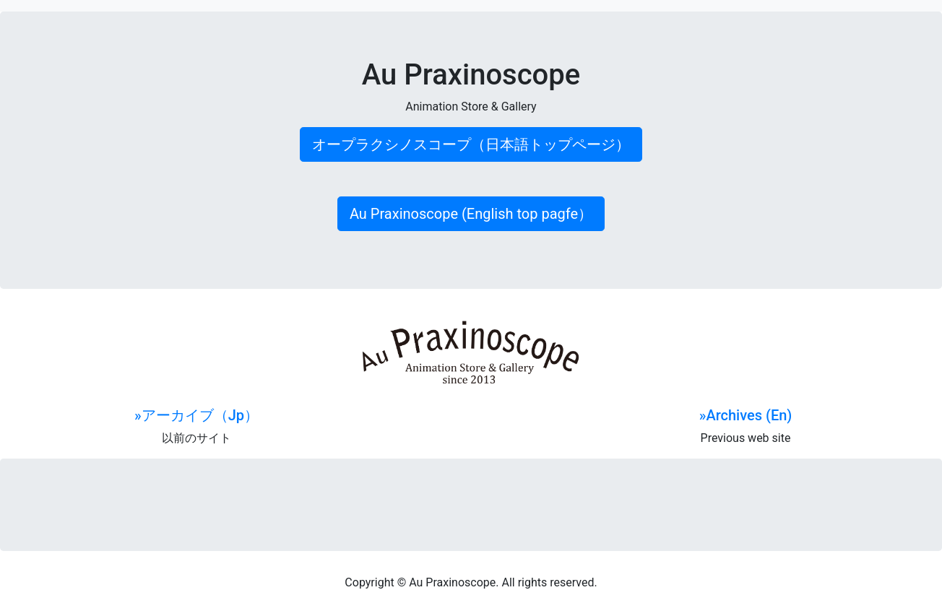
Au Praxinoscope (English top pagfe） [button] (471, 213)
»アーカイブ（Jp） (196, 415)
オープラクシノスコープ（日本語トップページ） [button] (471, 144)
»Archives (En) (745, 415)
